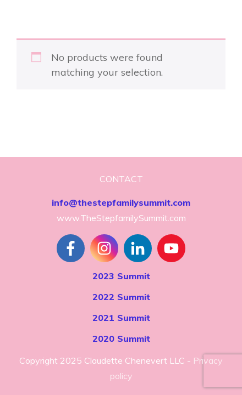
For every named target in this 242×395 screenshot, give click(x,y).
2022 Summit (121, 296)
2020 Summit (121, 338)
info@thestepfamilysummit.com (121, 202)
